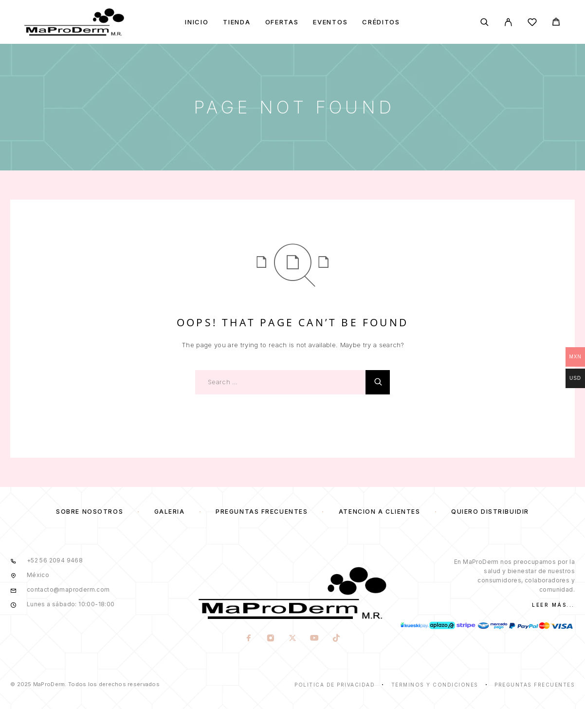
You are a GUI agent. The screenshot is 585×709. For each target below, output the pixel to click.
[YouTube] (314, 639)
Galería (169, 511)
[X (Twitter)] (292, 639)
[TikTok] (336, 639)
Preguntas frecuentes (262, 511)
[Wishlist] (532, 24)
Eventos (330, 22)
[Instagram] (270, 639)
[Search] (484, 22)
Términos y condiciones (434, 685)
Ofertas (282, 22)
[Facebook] (248, 639)
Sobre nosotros (89, 511)
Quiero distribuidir (490, 511)
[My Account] (508, 22)
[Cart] (556, 23)
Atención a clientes (379, 511)
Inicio (196, 22)
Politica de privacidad (334, 685)
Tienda (236, 22)
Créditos (381, 22)
